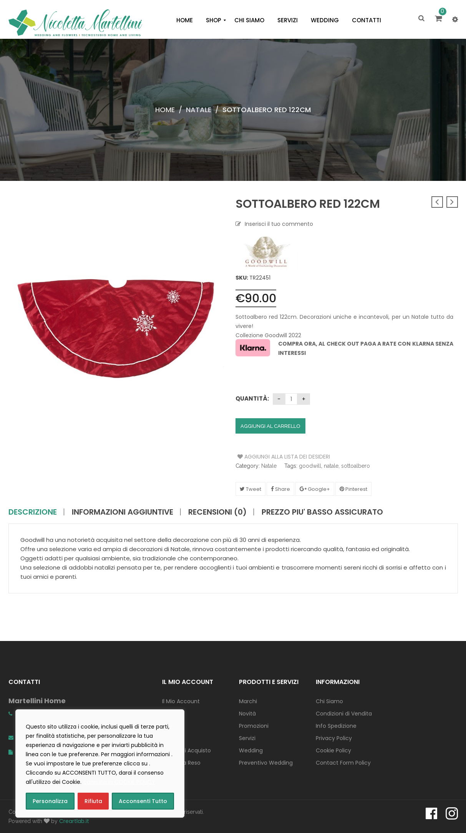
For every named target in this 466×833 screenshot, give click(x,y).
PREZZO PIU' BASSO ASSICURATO (322, 511)
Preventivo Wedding (266, 763)
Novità (247, 713)
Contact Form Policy (343, 763)
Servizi (247, 738)
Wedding (251, 750)
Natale (198, 109)
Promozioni (254, 726)
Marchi (248, 701)
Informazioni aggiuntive (122, 511)
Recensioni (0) (217, 511)
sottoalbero (355, 466)
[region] (99, 763)
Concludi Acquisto (186, 750)
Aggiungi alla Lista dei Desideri (266, 456)
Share (280, 489)
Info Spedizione (336, 726)
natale (331, 466)
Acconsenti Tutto (143, 801)
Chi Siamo (329, 701)
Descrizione (32, 511)
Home (165, 109)
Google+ (315, 489)
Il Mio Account (181, 701)
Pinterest (353, 489)
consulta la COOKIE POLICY (119, 782)
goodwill (310, 466)
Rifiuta (93, 801)
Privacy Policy (334, 738)
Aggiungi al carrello (270, 426)
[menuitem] (184, 20)
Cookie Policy (333, 750)
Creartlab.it (74, 821)
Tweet (250, 489)
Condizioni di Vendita (344, 713)
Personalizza (50, 801)
